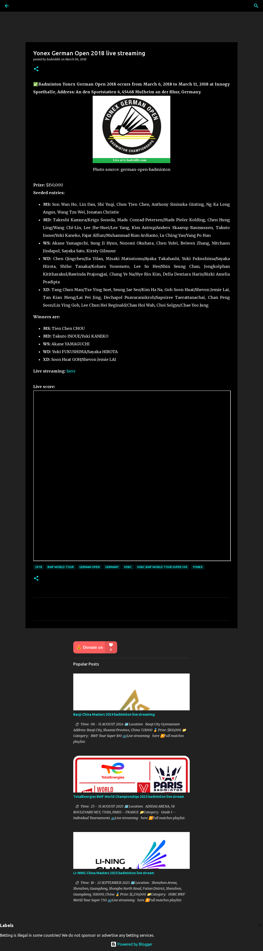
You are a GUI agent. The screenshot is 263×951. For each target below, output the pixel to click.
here (70, 371)
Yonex (198, 567)
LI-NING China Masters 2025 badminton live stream (113, 873)
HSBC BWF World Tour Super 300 (162, 567)
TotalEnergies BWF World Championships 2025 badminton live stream (128, 797)
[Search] (256, 6)
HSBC (128, 567)
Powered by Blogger (131, 944)
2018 (38, 567)
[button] (36, 69)
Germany (112, 567)
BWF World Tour (61, 567)
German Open (89, 567)
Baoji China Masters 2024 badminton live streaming (114, 714)
